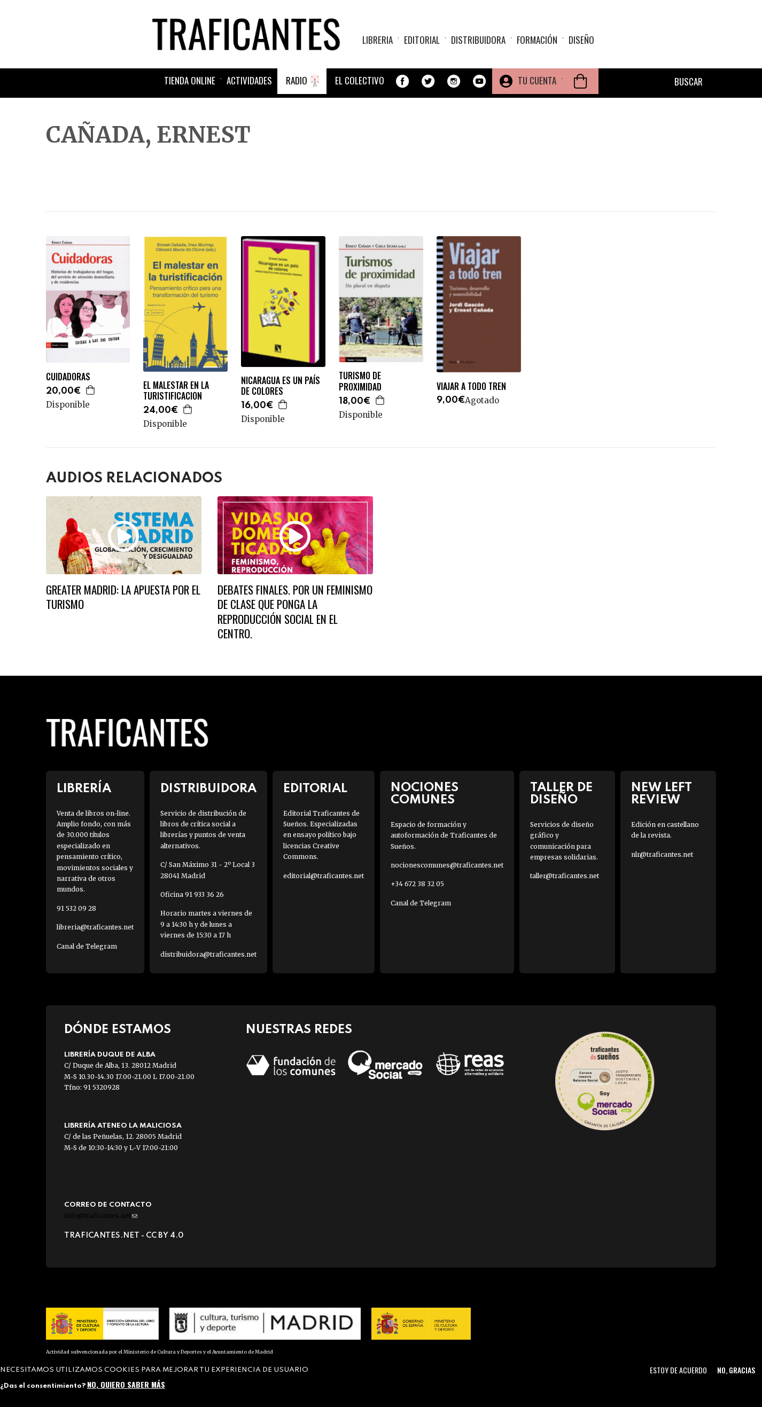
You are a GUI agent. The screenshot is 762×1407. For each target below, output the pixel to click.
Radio (296, 81)
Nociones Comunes (424, 793)
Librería (84, 789)
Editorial (422, 40)
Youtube (479, 82)
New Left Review (661, 793)
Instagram (453, 82)
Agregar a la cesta (91, 390)
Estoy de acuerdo (678, 1369)
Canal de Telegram (87, 946)
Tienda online (189, 81)
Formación (537, 40)
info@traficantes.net (100, 1215)
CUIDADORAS (68, 376)
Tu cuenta (537, 81)
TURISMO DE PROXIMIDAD (360, 381)
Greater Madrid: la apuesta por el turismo (123, 596)
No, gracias (736, 1369)
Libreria (377, 40)
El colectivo (359, 81)
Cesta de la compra (580, 82)
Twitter (428, 82)
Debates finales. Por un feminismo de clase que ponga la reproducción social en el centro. (294, 611)
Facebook (402, 82)
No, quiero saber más (126, 1384)
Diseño (581, 40)
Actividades (249, 81)
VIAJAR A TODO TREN (471, 386)
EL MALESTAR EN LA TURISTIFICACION (176, 391)
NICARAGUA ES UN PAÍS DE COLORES (280, 386)
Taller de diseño (561, 793)
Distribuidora (478, 40)
